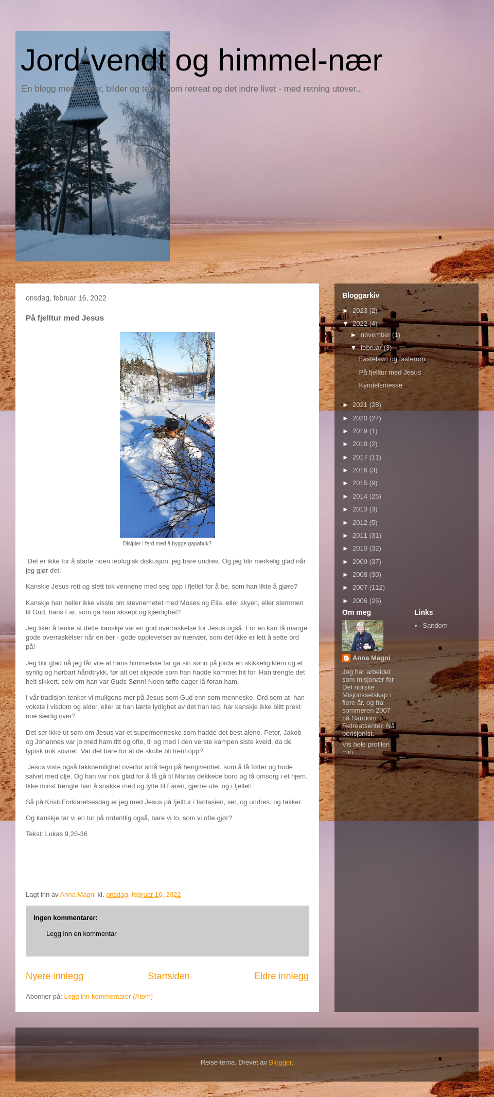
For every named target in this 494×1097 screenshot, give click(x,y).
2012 (360, 522)
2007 (360, 587)
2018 (360, 444)
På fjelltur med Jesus (390, 372)
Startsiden (169, 976)
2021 (360, 405)
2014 (360, 496)
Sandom (434, 625)
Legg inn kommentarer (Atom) (108, 996)
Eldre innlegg (281, 976)
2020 (360, 418)
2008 (360, 574)
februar (372, 347)
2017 (360, 457)
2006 (360, 601)
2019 (360, 431)
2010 (360, 548)
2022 (360, 323)
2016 (360, 470)
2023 (360, 310)
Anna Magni (371, 658)
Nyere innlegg (54, 976)
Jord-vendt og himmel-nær (202, 60)
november (376, 335)
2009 (360, 561)
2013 (360, 509)
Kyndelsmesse (380, 385)
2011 (360, 535)
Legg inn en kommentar (81, 933)
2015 (360, 483)
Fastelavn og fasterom (392, 359)
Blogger (280, 1062)
